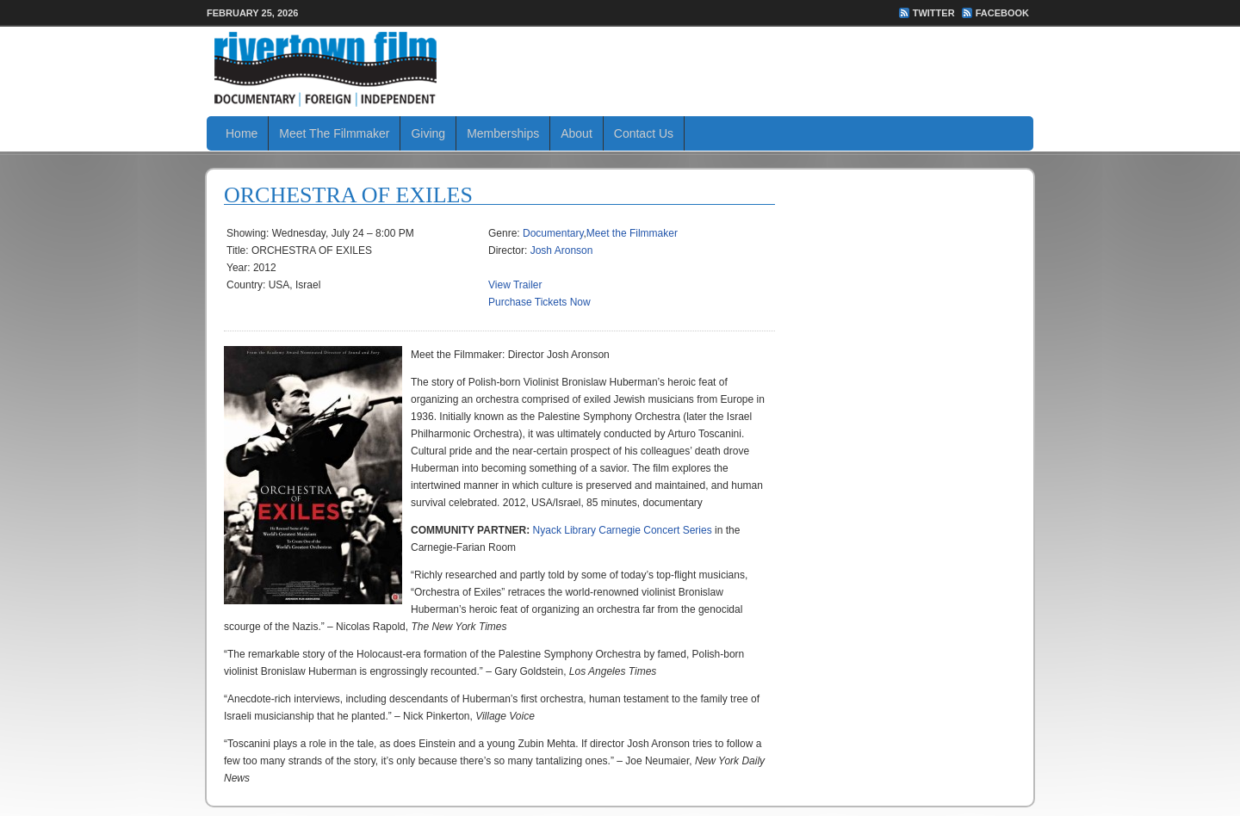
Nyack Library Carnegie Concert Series (622, 530)
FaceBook (1002, 13)
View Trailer (515, 285)
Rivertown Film (620, 69)
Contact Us (643, 133)
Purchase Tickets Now (539, 302)
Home (241, 133)
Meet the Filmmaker (632, 233)
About (576, 133)
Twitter (934, 13)
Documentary (553, 233)
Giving (428, 133)
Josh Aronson (561, 250)
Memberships (503, 133)
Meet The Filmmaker (334, 133)
